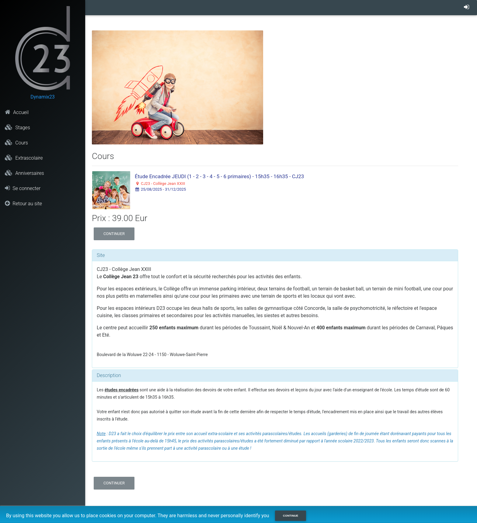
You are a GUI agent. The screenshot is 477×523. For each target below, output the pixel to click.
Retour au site (23, 203)
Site (101, 255)
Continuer (114, 233)
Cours (16, 143)
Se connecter (22, 188)
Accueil (17, 112)
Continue (290, 515)
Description (109, 375)
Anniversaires (24, 173)
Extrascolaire (24, 158)
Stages (17, 127)
